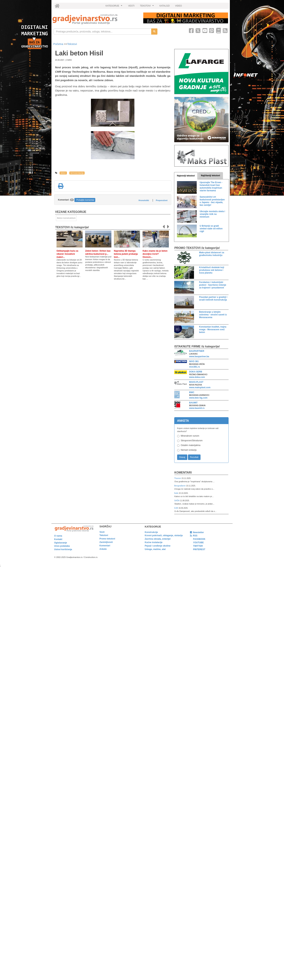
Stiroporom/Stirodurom (192, 440)
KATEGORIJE (114, 7)
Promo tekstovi (107, 538)
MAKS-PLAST (196, 382)
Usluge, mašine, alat (155, 549)
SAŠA (177, 500)
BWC (191, 392)
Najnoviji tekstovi (186, 175)
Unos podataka (62, 546)
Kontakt (58, 539)
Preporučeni (161, 200)
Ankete (103, 549)
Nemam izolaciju (189, 450)
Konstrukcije (151, 532)
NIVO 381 (194, 361)
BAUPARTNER (196, 351)
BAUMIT (193, 402)
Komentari (183, 472)
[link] (95, 19)
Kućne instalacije (153, 542)
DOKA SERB (195, 371)
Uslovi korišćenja (63, 549)
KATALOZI (165, 6)
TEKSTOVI (147, 7)
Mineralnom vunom (190, 436)
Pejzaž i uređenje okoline (157, 546)
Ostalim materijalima (191, 445)
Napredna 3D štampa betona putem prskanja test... (126, 254)
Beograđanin (180, 486)
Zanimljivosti (106, 542)
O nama (58, 536)
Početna (58, 43)
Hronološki (144, 200)
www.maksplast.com (199, 387)
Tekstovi (72, 43)
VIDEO (178, 6)
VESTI (131, 6)
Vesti (102, 532)
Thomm (178, 478)
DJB (176, 508)
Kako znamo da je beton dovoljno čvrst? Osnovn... (155, 254)
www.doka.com (197, 377)
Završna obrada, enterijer (158, 539)
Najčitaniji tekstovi (210, 175)
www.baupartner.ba (199, 356)
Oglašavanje (60, 542)
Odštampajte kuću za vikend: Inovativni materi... (67, 254)
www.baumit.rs (196, 408)
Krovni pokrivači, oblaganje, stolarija (164, 535)
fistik (176, 493)
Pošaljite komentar (85, 200)
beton (63, 173)
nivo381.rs (194, 367)
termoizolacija (76, 173)
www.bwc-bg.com (198, 398)
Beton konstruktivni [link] (66, 218)
